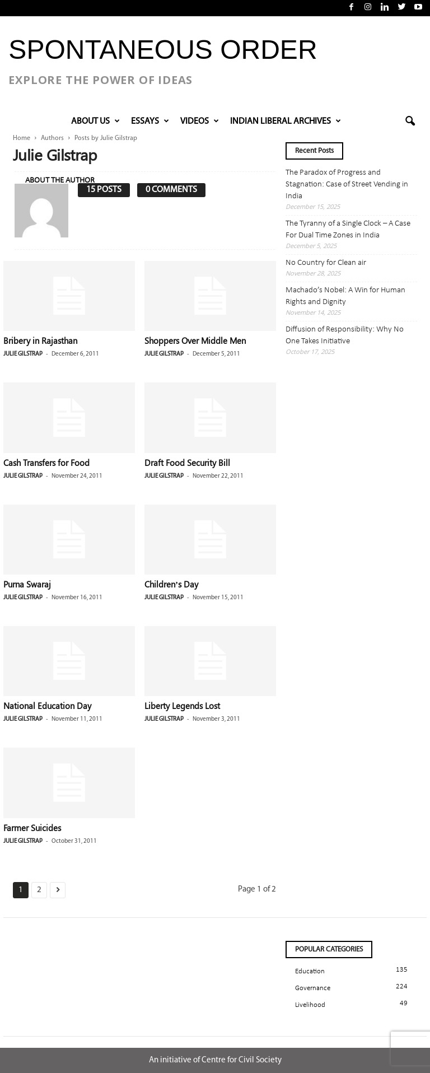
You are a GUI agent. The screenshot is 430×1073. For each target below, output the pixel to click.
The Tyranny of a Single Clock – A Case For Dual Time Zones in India (348, 230)
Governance (312, 988)
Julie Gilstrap (23, 354)
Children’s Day (171, 584)
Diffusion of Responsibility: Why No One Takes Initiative (345, 335)
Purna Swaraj (27, 584)
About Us (95, 121)
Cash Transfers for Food (46, 462)
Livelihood (310, 1005)
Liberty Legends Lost (182, 705)
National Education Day (47, 705)
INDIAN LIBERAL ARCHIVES (285, 121)
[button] (410, 121)
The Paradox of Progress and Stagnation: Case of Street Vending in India (347, 184)
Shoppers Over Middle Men (195, 340)
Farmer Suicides (32, 827)
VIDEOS (199, 121)
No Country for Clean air (326, 263)
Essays (150, 121)
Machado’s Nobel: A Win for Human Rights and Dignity (345, 296)
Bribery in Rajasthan (40, 340)
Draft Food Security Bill (187, 462)
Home (21, 138)
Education (310, 971)
